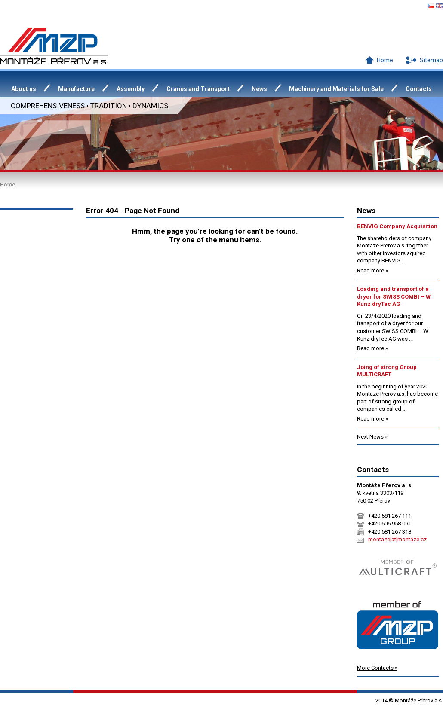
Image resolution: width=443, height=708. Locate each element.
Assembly (131, 88)
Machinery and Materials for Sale (336, 88)
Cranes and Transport (198, 88)
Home (385, 60)
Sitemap (431, 60)
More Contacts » (377, 668)
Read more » (372, 270)
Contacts (419, 88)
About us (23, 88)
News (259, 88)
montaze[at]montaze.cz (397, 539)
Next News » (372, 436)
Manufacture (76, 88)
